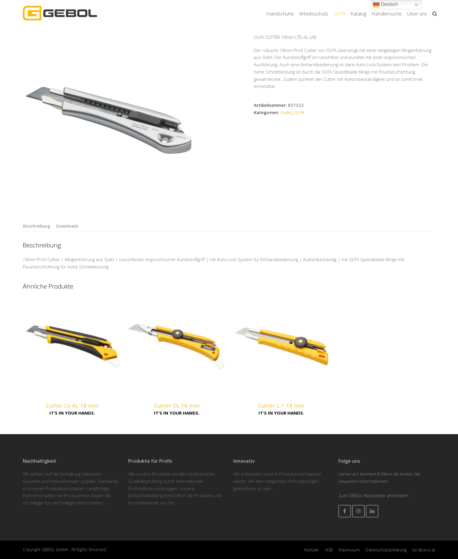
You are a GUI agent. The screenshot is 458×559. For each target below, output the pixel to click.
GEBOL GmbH (55, 549)
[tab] (36, 226)
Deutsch (385, 4)
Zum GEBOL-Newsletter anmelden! (373, 495)
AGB (329, 550)
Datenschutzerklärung (386, 550)
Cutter (286, 112)
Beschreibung (36, 226)
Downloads (67, 226)
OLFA (299, 112)
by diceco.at (423, 550)
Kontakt (311, 550)
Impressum (349, 550)
